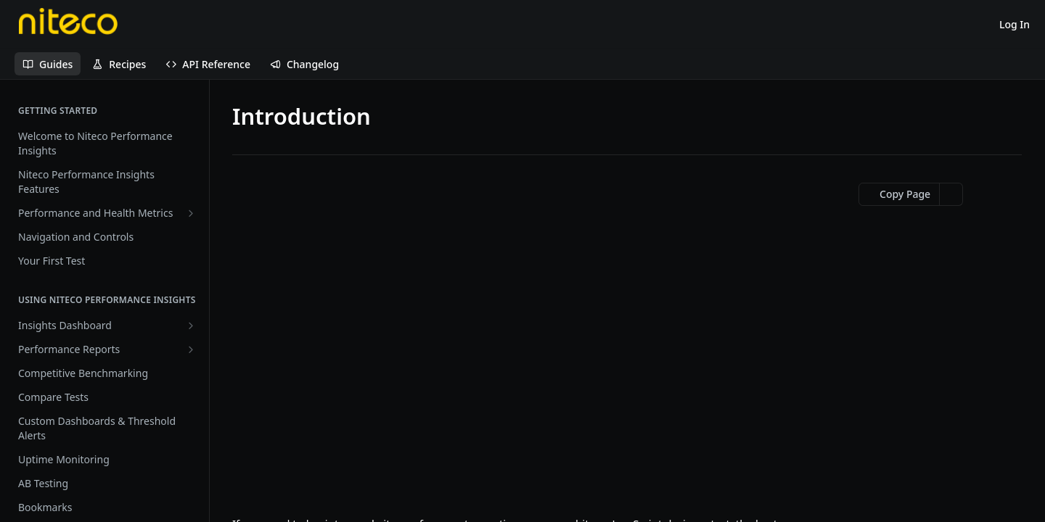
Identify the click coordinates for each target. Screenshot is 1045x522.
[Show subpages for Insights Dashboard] (191, 325)
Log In (1014, 24)
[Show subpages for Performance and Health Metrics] (191, 213)
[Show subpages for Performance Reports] (191, 349)
